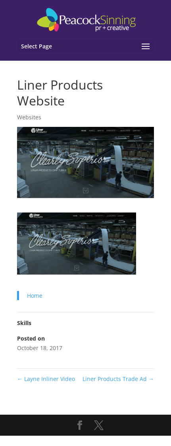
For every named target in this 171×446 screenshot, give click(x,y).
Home (34, 295)
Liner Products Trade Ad (118, 379)
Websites (29, 117)
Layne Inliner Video (46, 379)
